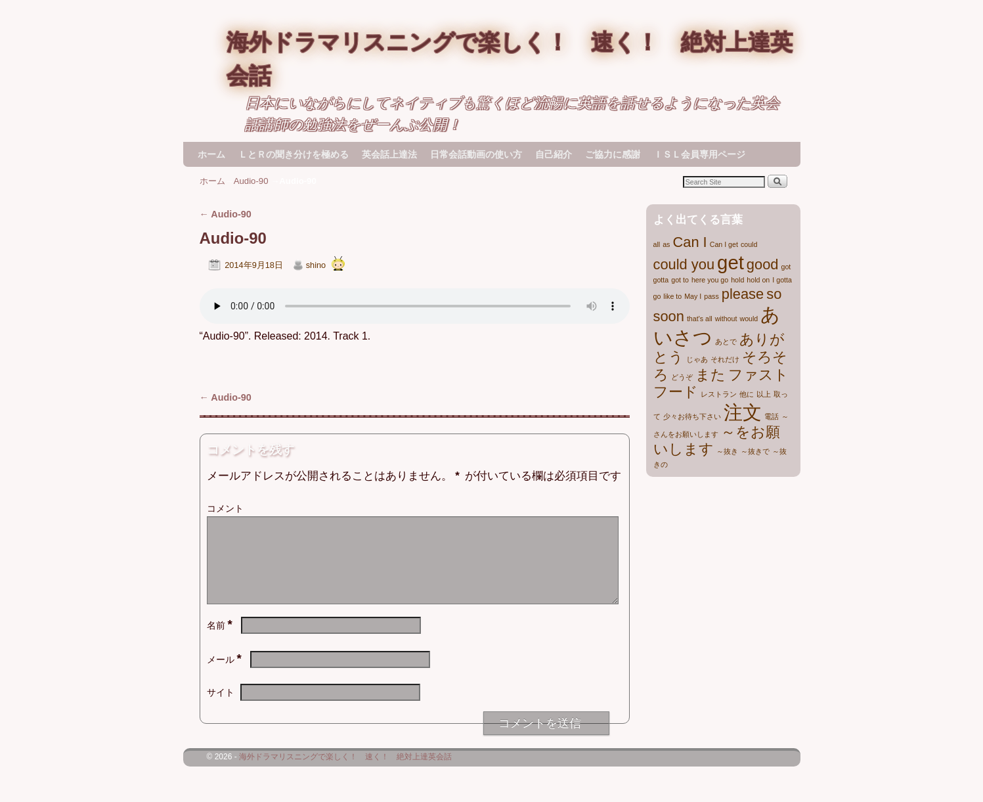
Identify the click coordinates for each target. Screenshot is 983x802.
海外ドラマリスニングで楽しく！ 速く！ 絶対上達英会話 (345, 772)
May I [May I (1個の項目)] (692, 296)
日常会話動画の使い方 (476, 154)
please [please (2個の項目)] (743, 294)
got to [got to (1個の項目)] (680, 280)
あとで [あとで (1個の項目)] (726, 341)
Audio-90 (251, 181)
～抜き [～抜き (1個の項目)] (727, 451)
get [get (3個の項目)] (730, 262)
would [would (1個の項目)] (748, 319)
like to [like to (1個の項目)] (672, 296)
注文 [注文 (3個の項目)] (743, 412)
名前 (221, 641)
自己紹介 (553, 154)
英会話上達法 (389, 154)
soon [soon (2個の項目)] (668, 316)
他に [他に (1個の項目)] (746, 394)
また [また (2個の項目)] (710, 375)
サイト (220, 708)
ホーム (211, 154)
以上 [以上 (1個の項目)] (763, 394)
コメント (225, 508)
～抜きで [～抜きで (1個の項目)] (755, 451)
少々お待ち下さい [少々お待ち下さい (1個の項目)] (692, 416)
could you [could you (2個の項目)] (684, 264)
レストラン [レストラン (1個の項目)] (719, 394)
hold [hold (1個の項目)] (737, 280)
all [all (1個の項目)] (657, 244)
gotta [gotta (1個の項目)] (661, 280)
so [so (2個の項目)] (773, 294)
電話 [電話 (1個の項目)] (771, 416)
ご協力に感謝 (612, 154)
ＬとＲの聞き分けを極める (293, 154)
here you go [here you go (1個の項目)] (709, 280)
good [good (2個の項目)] (763, 264)
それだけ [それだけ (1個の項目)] (724, 359)
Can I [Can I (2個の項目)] (689, 242)
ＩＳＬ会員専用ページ (699, 154)
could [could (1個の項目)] (749, 244)
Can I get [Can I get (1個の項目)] (724, 244)
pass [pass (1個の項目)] (711, 296)
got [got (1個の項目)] (786, 267)
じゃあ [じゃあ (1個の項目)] (697, 359)
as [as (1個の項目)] (666, 244)
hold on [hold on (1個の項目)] (758, 280)
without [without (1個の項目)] (726, 319)
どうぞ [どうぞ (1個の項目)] (682, 377)
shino (316, 265)
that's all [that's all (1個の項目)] (699, 319)
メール (225, 675)
